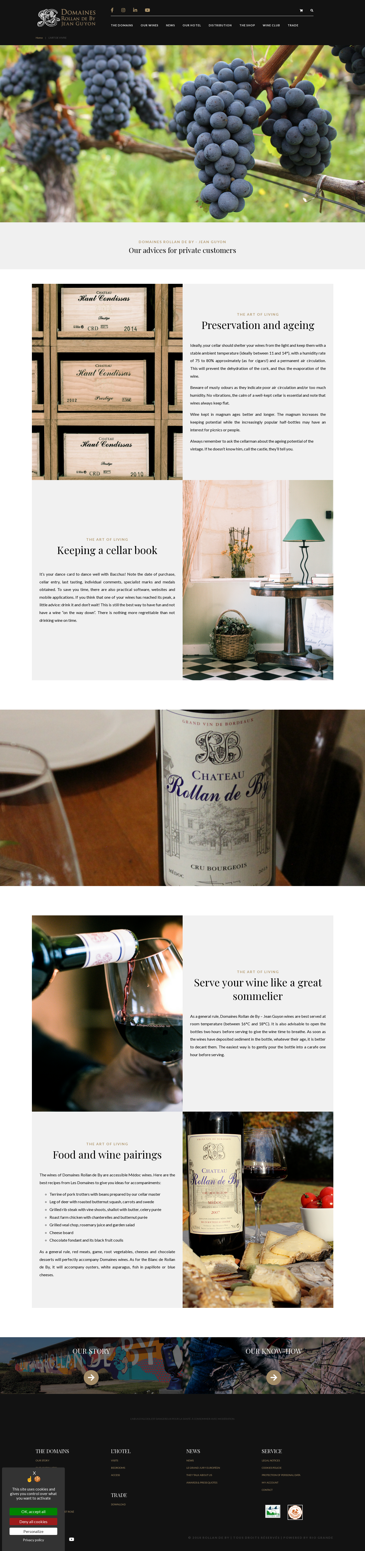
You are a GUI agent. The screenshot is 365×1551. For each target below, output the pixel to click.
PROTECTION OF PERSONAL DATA (281, 1474)
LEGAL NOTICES (271, 1460)
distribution (220, 25)
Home (39, 37)
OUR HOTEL (192, 25)
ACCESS (115, 1474)
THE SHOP (247, 25)
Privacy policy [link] (33, 1540)
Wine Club (271, 25)
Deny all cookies (33, 1521)
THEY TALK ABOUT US (199, 1474)
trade (293, 25)
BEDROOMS (118, 1467)
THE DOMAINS (122, 25)
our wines (150, 25)
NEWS (170, 25)
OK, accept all (33, 1511)
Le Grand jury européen (203, 1467)
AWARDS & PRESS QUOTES (201, 1482)
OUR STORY (42, 1460)
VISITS (114, 1460)
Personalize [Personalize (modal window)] (33, 1531)
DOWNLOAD (118, 1504)
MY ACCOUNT (270, 1482)
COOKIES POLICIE (272, 1467)
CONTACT (267, 1489)
